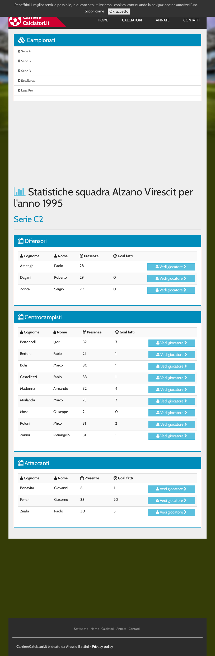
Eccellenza (26, 80)
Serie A (24, 51)
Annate (163, 20)
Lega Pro (25, 90)
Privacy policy (102, 646)
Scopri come (94, 11)
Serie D (24, 71)
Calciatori (132, 20)
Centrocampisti (40, 317)
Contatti (191, 20)
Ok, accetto (118, 11)
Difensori (32, 241)
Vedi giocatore (171, 266)
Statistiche (81, 629)
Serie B (24, 61)
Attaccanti (33, 463)
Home (103, 20)
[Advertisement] (107, 144)
